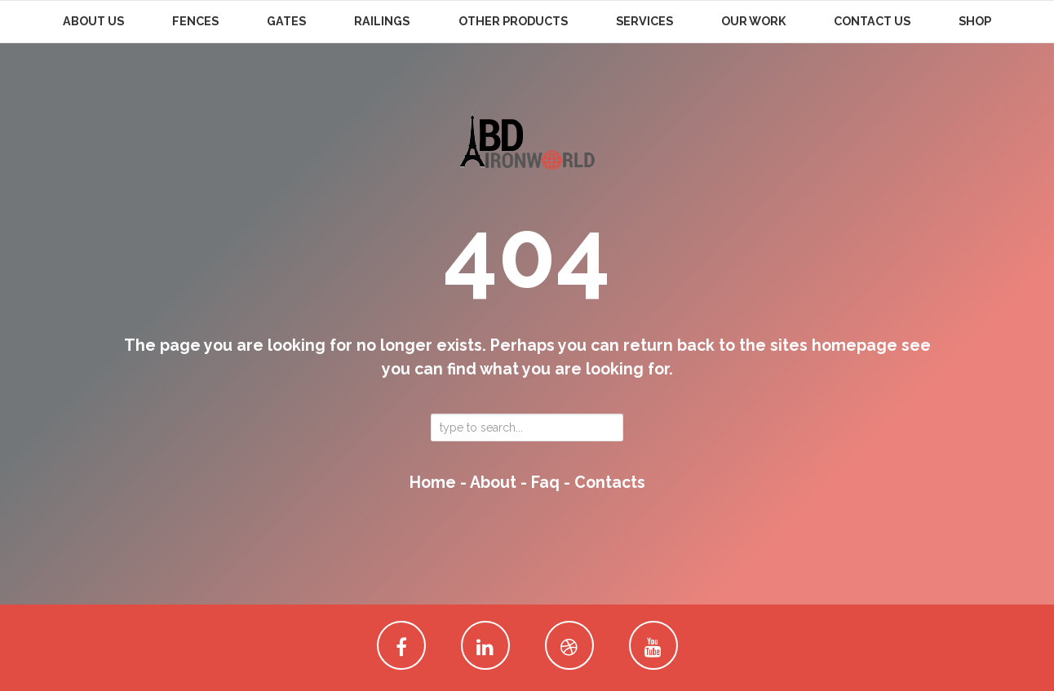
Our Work (753, 21)
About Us (93, 21)
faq (545, 482)
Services (644, 21)
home (433, 482)
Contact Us (872, 21)
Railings (382, 21)
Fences (195, 21)
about (493, 482)
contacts (609, 482)
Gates (286, 21)
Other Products (513, 21)
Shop (975, 21)
